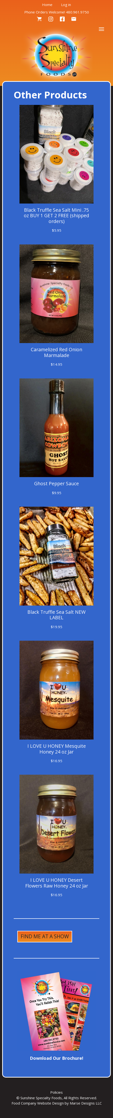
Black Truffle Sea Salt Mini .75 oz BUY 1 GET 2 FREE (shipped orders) (56, 215)
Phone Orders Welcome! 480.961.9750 (56, 12)
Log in (66, 4)
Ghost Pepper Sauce (56, 483)
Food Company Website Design (38, 1103)
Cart (39, 19)
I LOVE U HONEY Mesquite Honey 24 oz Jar (56, 749)
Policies (56, 1092)
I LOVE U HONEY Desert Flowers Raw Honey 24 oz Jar (56, 883)
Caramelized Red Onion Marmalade (56, 352)
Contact (74, 19)
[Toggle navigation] (101, 29)
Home (47, 4)
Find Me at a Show (45, 936)
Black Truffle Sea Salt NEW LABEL (56, 615)
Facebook (62, 19)
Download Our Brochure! (56, 1058)
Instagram (50, 19)
